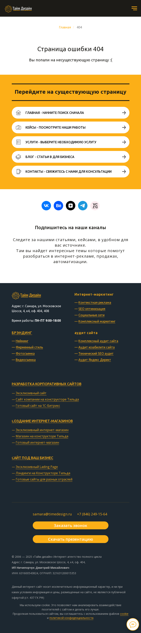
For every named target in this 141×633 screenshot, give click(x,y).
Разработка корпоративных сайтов (46, 384)
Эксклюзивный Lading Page (37, 467)
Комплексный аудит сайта (98, 341)
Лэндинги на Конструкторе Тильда (43, 473)
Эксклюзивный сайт (31, 393)
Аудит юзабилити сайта (96, 347)
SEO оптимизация (91, 309)
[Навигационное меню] (134, 8)
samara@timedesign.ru (52, 514)
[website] (95, 205)
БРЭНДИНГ (22, 333)
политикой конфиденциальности (71, 618)
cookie (124, 614)
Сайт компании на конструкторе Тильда (47, 399)
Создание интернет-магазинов (42, 421)
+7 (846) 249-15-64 (92, 514)
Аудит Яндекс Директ (94, 359)
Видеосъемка (26, 359)
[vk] (46, 205)
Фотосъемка (25, 353)
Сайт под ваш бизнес (32, 458)
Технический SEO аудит (96, 353)
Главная (65, 27)
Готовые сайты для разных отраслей (44, 479)
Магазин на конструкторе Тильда (42, 436)
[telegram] (82, 205)
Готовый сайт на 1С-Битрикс (38, 405)
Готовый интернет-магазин (37, 442)
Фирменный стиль (29, 347)
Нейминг (22, 341)
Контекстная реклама (94, 302)
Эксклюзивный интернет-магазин (42, 430)
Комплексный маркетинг (96, 321)
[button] (70, 525)
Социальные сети (91, 315)
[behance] (58, 205)
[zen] (70, 205)
